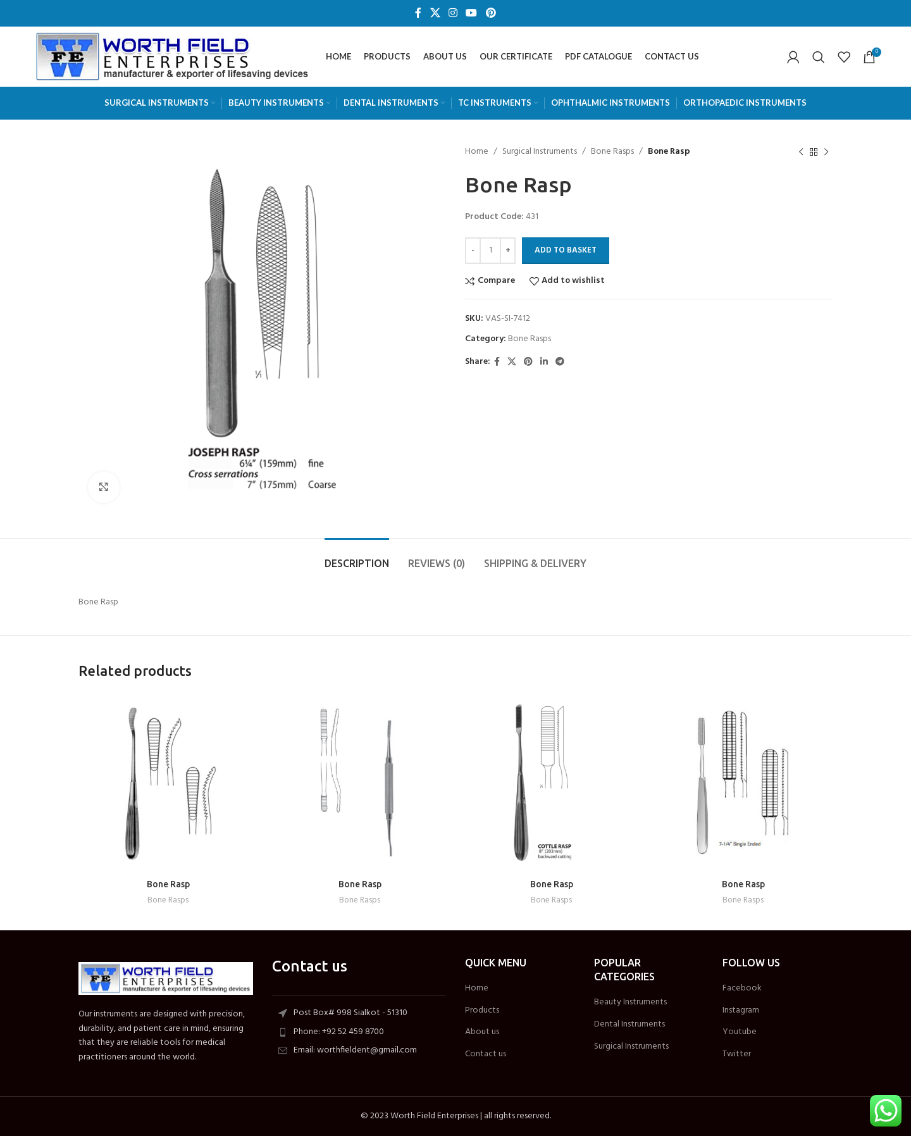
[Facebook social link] (418, 13)
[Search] (818, 57)
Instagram (740, 1010)
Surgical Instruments (539, 151)
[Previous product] (801, 152)
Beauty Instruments (630, 1002)
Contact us (485, 1054)
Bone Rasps (612, 151)
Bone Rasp (168, 884)
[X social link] (435, 13)
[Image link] (165, 978)
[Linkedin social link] (544, 362)
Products (482, 1010)
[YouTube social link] (471, 13)
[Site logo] (172, 56)
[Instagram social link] (452, 13)
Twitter (736, 1054)
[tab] (357, 557)
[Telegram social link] (560, 362)
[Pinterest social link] (490, 13)
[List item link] (359, 1032)
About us (482, 1032)
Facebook (742, 988)
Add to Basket (566, 250)
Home (476, 151)
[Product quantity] (490, 250)
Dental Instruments (629, 1024)
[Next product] (826, 152)
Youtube (739, 1032)
